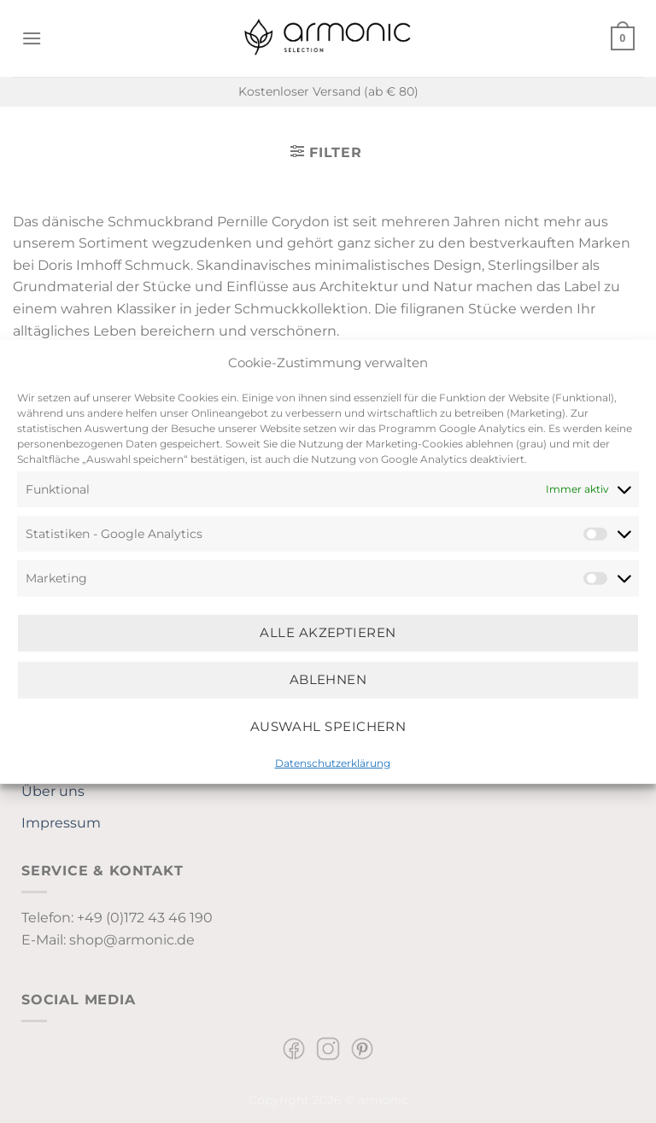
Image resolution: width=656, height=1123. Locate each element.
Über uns (53, 791)
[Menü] (31, 38)
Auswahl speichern (328, 726)
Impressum (61, 823)
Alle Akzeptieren (327, 632)
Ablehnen (328, 679)
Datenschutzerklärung (332, 762)
